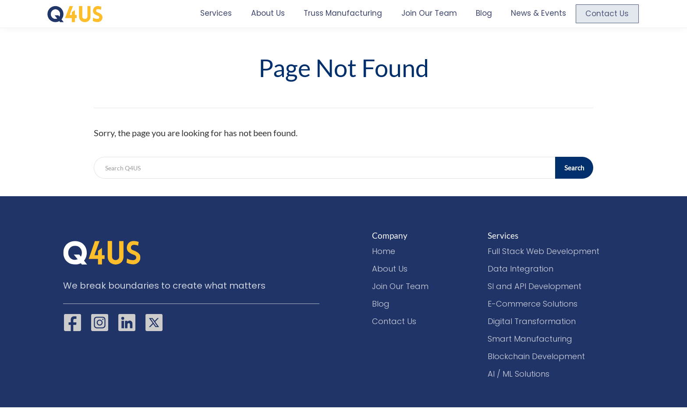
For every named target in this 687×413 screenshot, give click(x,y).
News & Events (534, 17)
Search (574, 173)
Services (195, 17)
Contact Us (606, 17)
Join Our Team (420, 17)
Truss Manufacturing (328, 17)
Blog (477, 17)
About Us (248, 17)
